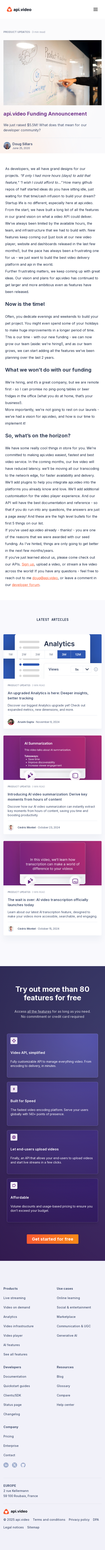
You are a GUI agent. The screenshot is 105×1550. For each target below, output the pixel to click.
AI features (11, 1345)
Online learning (68, 1298)
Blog (60, 1376)
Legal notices (13, 1527)
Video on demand (16, 1307)
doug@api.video (45, 578)
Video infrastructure (18, 1326)
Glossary (63, 1386)
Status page (12, 1404)
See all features (15, 1354)
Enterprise (11, 1445)
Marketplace (66, 1317)
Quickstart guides (16, 1386)
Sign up (28, 564)
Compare (63, 1395)
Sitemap (33, 1527)
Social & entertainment (74, 1307)
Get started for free (52, 1239)
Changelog (11, 1414)
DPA (96, 1519)
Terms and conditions (49, 1519)
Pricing (8, 1436)
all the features (39, 1011)
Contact (9, 1455)
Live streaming (14, 1298)
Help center (65, 1404)
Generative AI (67, 1335)
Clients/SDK (12, 1395)
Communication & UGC (74, 1326)
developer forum (25, 585)
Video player (12, 1335)
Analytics (10, 1317)
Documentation (14, 1376)
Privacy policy (79, 1519)
